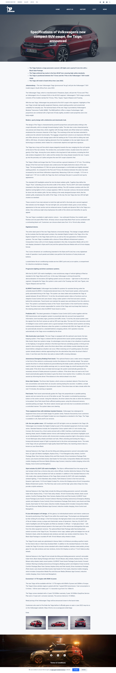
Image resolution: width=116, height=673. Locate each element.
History (83, 9)
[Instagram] (106, 2)
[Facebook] (100, 2)
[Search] (109, 2)
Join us (32, 2)
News (105, 9)
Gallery (26, 2)
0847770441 (61, 644)
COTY (94, 9)
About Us (70, 9)
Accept (76, 669)
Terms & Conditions (58, 663)
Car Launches (62, 45)
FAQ (37, 2)
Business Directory (10, 2)
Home (58, 9)
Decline (84, 669)
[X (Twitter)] (103, 2)
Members (20, 2)
